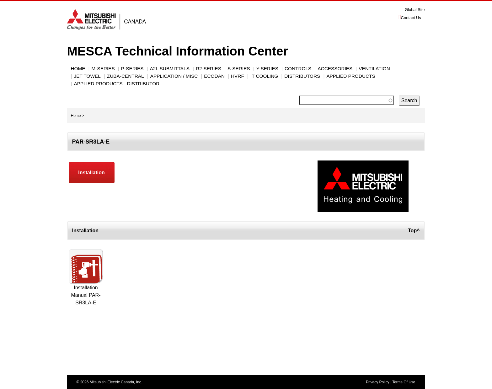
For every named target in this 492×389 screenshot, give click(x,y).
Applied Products (350, 76)
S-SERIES (238, 68)
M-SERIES (103, 68)
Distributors (302, 76)
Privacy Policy (377, 382)
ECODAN (214, 76)
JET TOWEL (87, 76)
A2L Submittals (170, 68)
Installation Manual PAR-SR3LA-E (86, 295)
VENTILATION (374, 68)
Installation (91, 172)
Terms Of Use (403, 382)
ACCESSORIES (335, 68)
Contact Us (411, 17)
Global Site (415, 9)
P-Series (132, 68)
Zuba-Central (125, 76)
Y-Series (267, 68)
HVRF (237, 76)
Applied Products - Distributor (117, 83)
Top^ (414, 230)
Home (78, 68)
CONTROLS (298, 68)
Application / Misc (174, 76)
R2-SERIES (208, 68)
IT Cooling (264, 76)
